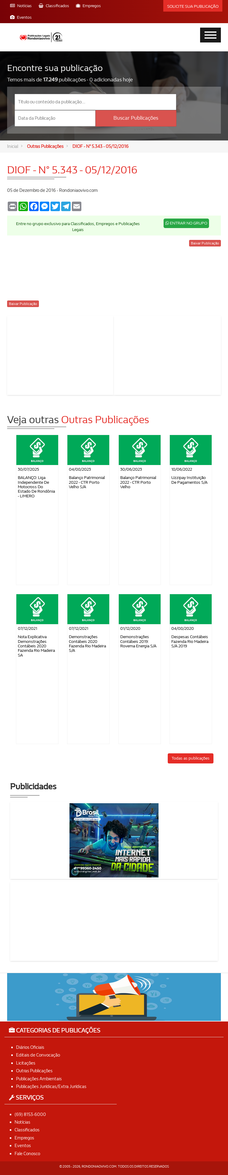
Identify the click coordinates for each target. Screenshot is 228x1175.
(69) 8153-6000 (30, 1114)
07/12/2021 (27, 628)
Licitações (25, 1063)
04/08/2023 (80, 469)
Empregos (24, 1138)
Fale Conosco (27, 1153)
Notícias (22, 1122)
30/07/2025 (28, 469)
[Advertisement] (60, 354)
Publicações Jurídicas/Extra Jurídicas (51, 1086)
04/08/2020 (182, 628)
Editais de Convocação (38, 1055)
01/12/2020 (130, 628)
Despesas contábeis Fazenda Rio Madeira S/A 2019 (189, 642)
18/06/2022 (181, 469)
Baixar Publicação (205, 243)
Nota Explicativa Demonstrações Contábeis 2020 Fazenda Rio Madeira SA (36, 646)
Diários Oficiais (30, 1047)
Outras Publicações (45, 146)
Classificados (27, 1130)
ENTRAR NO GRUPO (186, 223)
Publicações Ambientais (39, 1078)
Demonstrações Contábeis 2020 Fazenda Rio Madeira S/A (87, 644)
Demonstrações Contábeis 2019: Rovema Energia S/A (138, 642)
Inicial (12, 146)
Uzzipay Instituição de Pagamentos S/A (189, 480)
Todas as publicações (191, 758)
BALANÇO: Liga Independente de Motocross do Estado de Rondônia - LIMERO (36, 487)
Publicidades (33, 786)
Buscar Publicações (135, 118)
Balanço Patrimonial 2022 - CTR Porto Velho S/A (87, 482)
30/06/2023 (131, 469)
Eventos (23, 1145)
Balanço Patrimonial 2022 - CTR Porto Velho (138, 482)
